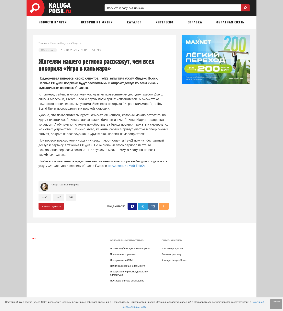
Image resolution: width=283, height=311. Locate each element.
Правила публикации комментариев (130, 248)
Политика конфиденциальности (127, 266)
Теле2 (45, 197)
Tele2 (58, 197)
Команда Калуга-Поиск (174, 260)
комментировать (51, 206)
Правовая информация (122, 254)
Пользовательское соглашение (127, 280)
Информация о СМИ (121, 260)
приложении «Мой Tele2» (126, 166)
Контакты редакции (172, 248)
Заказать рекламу (171, 254)
